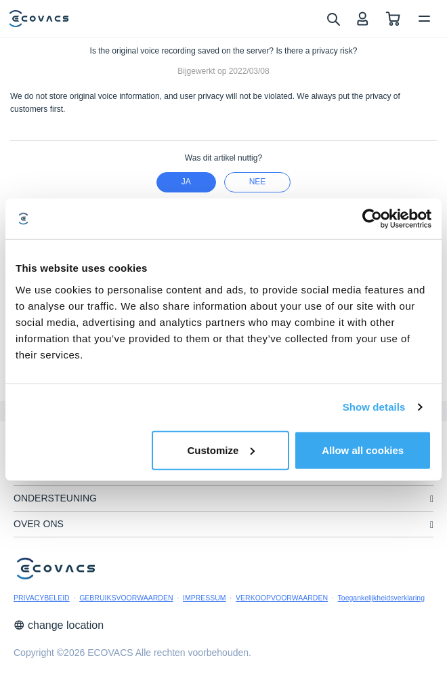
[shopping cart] (393, 18)
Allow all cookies (363, 449)
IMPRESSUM (204, 598)
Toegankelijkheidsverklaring (381, 598)
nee (257, 181)
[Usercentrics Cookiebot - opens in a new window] (372, 219)
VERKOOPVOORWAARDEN (282, 598)
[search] (332, 18)
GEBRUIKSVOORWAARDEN (126, 598)
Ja (186, 181)
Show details (374, 407)
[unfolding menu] (432, 499)
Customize (221, 449)
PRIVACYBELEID (42, 598)
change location (59, 625)
